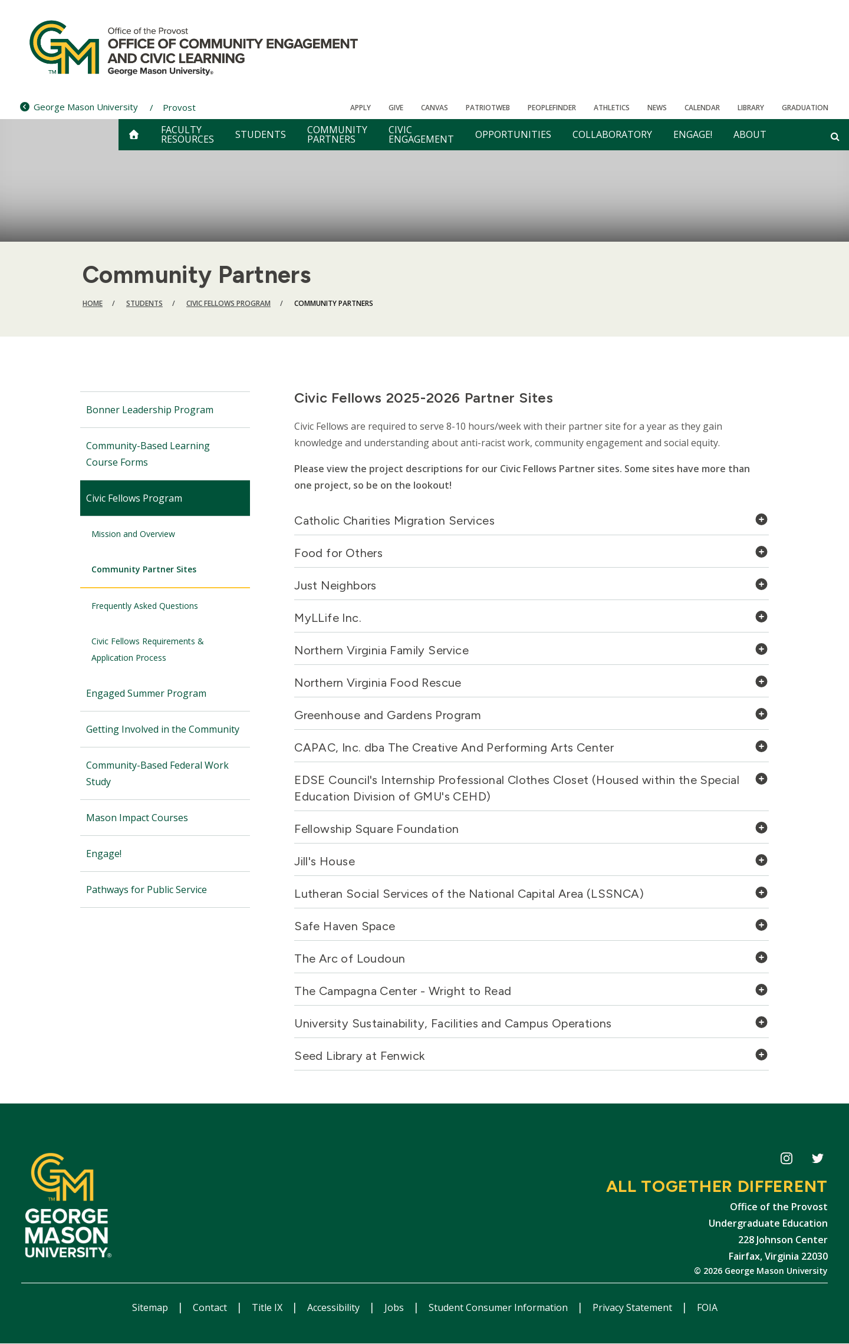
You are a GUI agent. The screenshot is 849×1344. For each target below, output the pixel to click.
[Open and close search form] (835, 136)
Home (93, 303)
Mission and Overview (133, 533)
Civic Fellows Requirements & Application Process (147, 649)
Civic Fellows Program (228, 303)
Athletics (612, 108)
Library (751, 108)
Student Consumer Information (499, 1307)
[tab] (531, 523)
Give (396, 108)
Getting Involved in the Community (162, 729)
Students (260, 134)
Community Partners (337, 134)
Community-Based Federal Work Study (157, 773)
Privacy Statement (633, 1307)
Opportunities (513, 134)
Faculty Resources (187, 134)
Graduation (805, 108)
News (657, 108)
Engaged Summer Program (146, 693)
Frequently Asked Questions (144, 605)
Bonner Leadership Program (149, 409)
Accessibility (334, 1307)
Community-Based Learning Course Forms (148, 454)
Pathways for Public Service (146, 889)
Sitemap (151, 1307)
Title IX (268, 1307)
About (749, 134)
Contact (211, 1307)
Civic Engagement (421, 134)
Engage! (692, 134)
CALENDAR (702, 108)
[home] (134, 134)
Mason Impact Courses (137, 817)
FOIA (707, 1307)
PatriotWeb (488, 108)
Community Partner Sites (143, 569)
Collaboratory (612, 134)
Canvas (434, 108)
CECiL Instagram (786, 1160)
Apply (360, 108)
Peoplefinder (552, 108)
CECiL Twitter (817, 1160)
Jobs (395, 1307)
